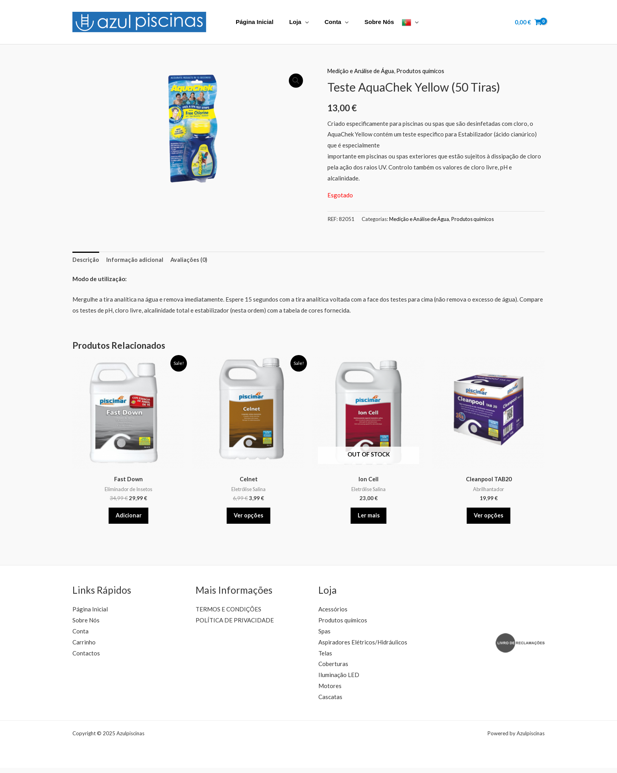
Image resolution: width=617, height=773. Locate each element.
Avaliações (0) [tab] (191, 259)
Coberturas (333, 669)
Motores (330, 690)
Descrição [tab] (86, 259)
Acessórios (332, 614)
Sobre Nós (365, 21)
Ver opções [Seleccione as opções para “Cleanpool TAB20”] (488, 518)
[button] (295, 81)
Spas (324, 636)
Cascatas (330, 701)
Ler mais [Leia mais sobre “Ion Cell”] (368, 518)
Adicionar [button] (128, 518)
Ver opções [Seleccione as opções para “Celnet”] (248, 518)
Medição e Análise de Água (362, 70)
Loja (289, 21)
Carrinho (84, 647)
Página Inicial (253, 21)
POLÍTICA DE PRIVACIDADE (235, 625)
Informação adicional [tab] (135, 259)
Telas (325, 658)
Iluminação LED (338, 679)
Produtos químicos (424, 70)
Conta (323, 21)
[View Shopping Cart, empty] (528, 22)
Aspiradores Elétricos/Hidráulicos (362, 647)
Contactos (86, 658)
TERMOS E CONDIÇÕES (228, 614)
